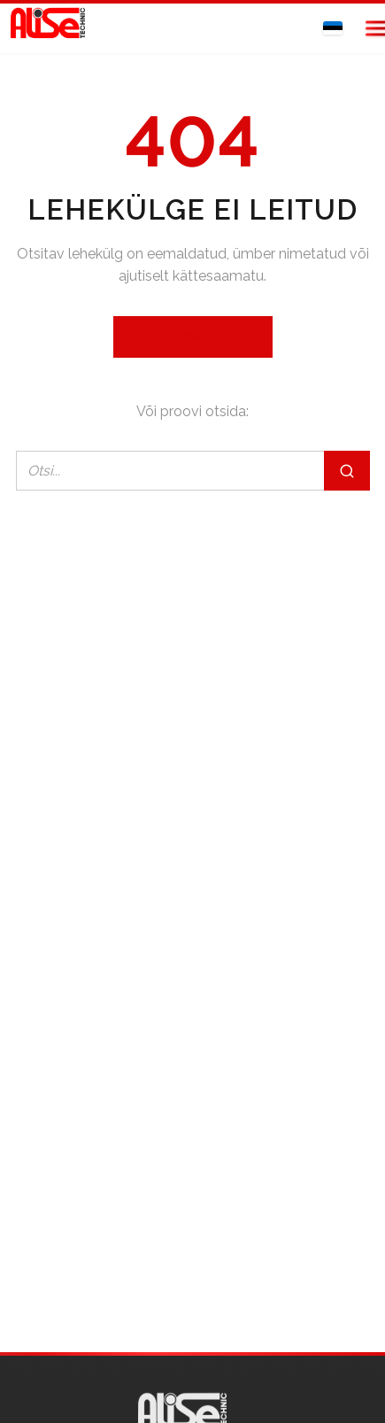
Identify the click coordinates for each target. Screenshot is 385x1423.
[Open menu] (365, 28)
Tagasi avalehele (193, 336)
